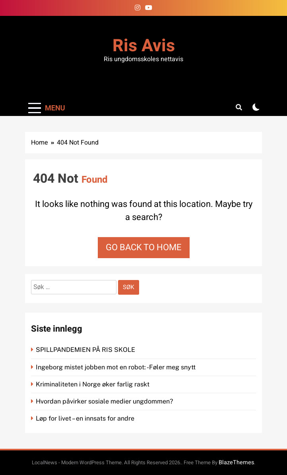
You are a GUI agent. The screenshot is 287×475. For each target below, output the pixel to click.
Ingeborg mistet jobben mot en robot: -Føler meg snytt (116, 367)
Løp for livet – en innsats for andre (85, 418)
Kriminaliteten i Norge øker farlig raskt (93, 384)
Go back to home (144, 247)
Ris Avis (143, 45)
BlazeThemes (236, 462)
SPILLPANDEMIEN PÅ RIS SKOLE (86, 349)
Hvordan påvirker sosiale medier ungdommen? (104, 401)
